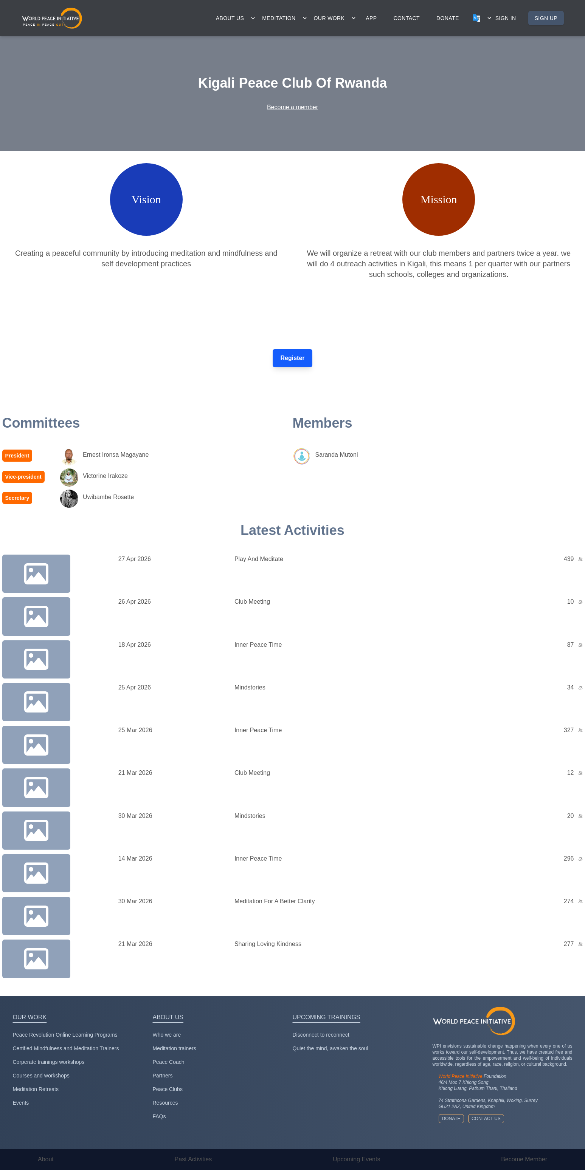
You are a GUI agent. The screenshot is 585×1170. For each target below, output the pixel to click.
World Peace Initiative (461, 1076)
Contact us (486, 1118)
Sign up (546, 18)
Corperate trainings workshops (49, 1062)
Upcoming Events (356, 1159)
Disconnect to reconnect (321, 1035)
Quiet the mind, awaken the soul (330, 1048)
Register (292, 358)
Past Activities (193, 1159)
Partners (163, 1076)
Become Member (524, 1159)
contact (407, 18)
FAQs (159, 1116)
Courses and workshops (41, 1076)
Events (21, 1103)
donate (447, 18)
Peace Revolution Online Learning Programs (65, 1035)
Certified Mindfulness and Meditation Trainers (66, 1048)
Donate (451, 1118)
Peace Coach (169, 1062)
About (46, 1159)
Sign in (505, 18)
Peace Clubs (168, 1089)
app (371, 18)
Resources (165, 1103)
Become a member (292, 107)
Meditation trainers (174, 1048)
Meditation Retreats (36, 1089)
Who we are (167, 1035)
